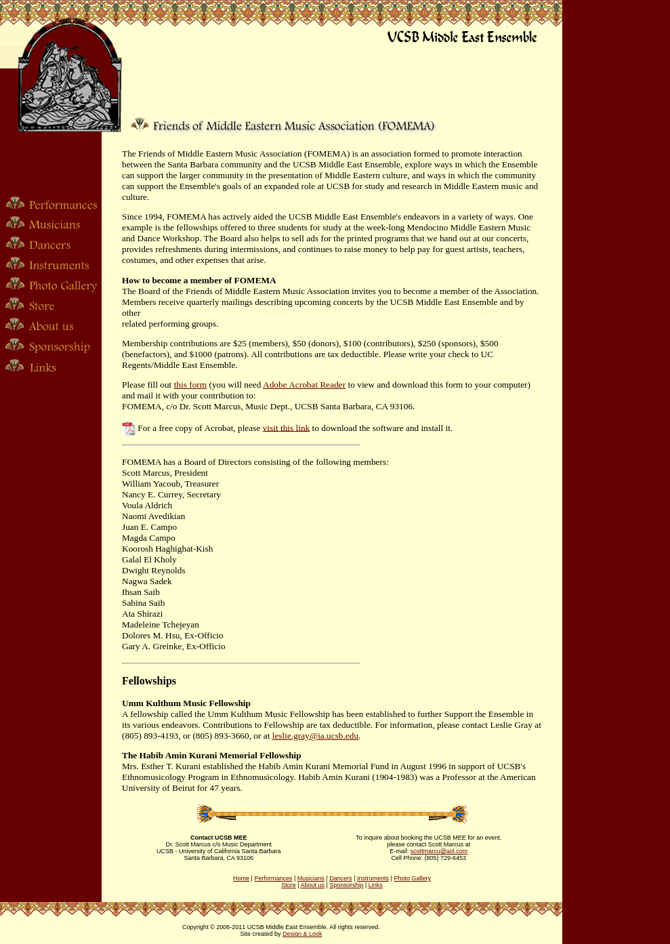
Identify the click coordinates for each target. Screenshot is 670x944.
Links (376, 885)
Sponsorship (346, 885)
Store (288, 885)
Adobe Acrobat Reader (304, 384)
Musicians (310, 878)
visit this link (286, 427)
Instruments (373, 878)
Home (241, 878)
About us (313, 885)
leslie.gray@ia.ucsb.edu (315, 736)
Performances (273, 878)
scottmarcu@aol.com (439, 851)
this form (190, 384)
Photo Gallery (412, 878)
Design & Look (302, 933)
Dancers (340, 878)
